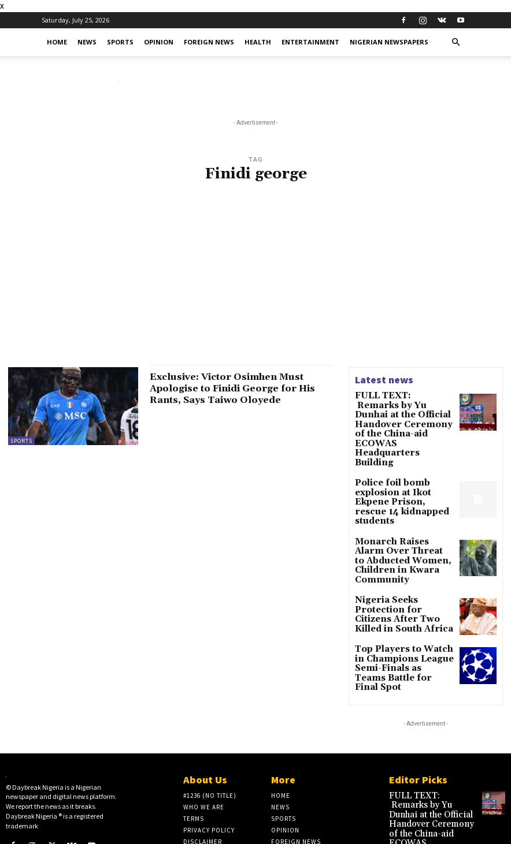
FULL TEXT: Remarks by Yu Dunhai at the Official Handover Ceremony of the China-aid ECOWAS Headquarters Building (402, 411)
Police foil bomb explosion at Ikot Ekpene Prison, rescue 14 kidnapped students (404, 458)
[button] (455, 42)
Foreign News (209, 42)
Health (258, 42)
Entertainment (310, 42)
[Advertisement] (255, 280)
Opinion (158, 42)
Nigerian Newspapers (389, 42)
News (87, 42)
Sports (120, 42)
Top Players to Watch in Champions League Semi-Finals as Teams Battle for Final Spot (404, 601)
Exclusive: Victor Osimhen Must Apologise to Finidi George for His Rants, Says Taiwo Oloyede (240, 388)
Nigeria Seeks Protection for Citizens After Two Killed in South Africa (400, 549)
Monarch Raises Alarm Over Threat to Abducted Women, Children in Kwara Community (404, 506)
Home (57, 42)
